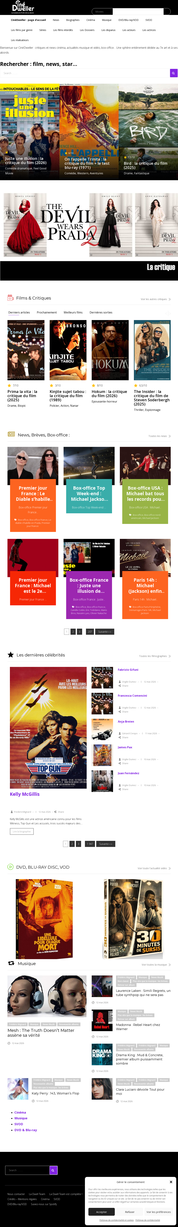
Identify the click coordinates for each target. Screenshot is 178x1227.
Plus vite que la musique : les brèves (150, 981)
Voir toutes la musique (156, 964)
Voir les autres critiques (156, 299)
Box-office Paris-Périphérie (146, 606)
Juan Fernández (128, 773)
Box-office (23, 519)
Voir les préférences (159, 1212)
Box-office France (39, 519)
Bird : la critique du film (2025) (145, 165)
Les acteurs (128, 30)
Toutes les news (159, 436)
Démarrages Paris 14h (140, 610)
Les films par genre (21, 30)
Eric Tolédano (93, 610)
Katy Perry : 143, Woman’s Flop (55, 1093)
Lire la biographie (22, 831)
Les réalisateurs (20, 40)
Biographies (73, 20)
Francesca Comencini (132, 696)
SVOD (149, 20)
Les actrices (149, 30)
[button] (171, 1182)
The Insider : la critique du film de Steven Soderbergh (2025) (152, 398)
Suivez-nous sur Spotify (44, 1204)
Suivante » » (104, 631)
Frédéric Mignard (17, 1024)
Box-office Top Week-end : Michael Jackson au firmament (89, 493)
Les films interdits (63, 30)
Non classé (123, 981)
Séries (42, 30)
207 (90, 631)
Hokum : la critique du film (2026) (109, 393)
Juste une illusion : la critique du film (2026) (25, 160)
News (56, 20)
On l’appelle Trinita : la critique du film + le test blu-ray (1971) (87, 163)
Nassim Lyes (83, 613)
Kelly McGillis (25, 794)
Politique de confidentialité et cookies (117, 1220)
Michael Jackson (150, 518)
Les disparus (108, 30)
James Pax (125, 747)
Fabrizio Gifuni (128, 670)
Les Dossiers (87, 30)
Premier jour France (38, 524)
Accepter (101, 1212)
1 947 (90, 844)
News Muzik (49, 1024)
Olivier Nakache (98, 613)
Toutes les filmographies (155, 656)
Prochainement (47, 312)
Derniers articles (19, 312)
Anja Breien (126, 721)
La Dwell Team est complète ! (65, 1194)
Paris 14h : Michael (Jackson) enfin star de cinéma (145, 585)
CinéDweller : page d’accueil (28, 20)
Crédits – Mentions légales (22, 1199)
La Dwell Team (37, 1194)
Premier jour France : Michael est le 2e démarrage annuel (33, 585)
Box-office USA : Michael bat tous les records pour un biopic (145, 493)
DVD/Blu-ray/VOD (128, 20)
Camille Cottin (78, 610)
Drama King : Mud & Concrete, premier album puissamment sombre (139, 1059)
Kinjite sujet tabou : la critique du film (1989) (68, 395)
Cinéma (90, 20)
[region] (89, 919)
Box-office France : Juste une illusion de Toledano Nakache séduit (89, 585)
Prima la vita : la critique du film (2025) (22, 395)
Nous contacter (16, 1194)
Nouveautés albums (69, 1024)
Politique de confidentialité (147, 1220)
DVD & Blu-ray (25, 1130)
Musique (106, 20)
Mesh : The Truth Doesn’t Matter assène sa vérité (40, 1033)
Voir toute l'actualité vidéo (154, 868)
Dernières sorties (101, 312)
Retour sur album (126, 984)
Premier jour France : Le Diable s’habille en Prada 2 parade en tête (33, 493)
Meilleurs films (73, 312)
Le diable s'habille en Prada (33, 521)
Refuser (130, 1212)
